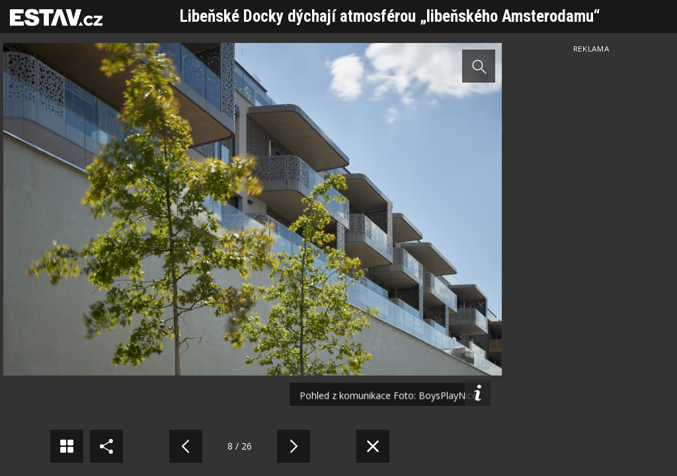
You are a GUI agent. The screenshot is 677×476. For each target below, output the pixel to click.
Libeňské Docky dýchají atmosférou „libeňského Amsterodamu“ (390, 16)
